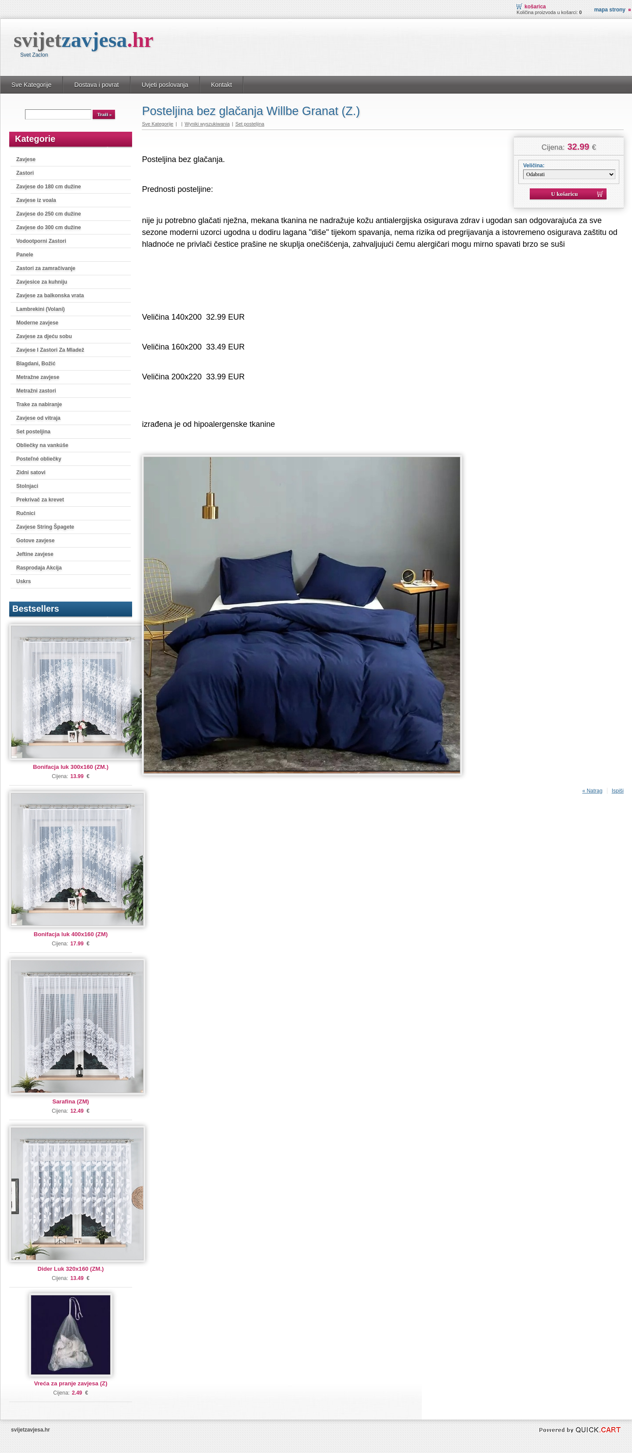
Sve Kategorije (31, 84)
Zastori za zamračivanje (45, 268)
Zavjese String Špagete (45, 527)
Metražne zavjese (37, 377)
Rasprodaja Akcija (39, 568)
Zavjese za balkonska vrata (50, 295)
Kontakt (221, 84)
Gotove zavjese (35, 540)
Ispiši (618, 791)
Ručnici (25, 513)
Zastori (25, 173)
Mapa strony (609, 10)
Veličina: (534, 165)
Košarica (535, 7)
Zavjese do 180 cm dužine (48, 187)
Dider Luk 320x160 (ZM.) (71, 1269)
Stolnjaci (27, 486)
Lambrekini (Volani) (40, 309)
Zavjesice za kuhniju (41, 282)
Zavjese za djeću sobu (44, 336)
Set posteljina (33, 432)
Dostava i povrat (96, 84)
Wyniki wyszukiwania (207, 123)
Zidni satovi (31, 472)
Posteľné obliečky (38, 459)
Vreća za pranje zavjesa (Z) (70, 1383)
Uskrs (23, 581)
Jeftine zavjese (35, 554)
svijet (84, 39)
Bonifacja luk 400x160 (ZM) (71, 934)
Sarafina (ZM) (70, 1101)
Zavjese (26, 159)
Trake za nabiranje (39, 404)
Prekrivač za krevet (40, 500)
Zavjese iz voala (36, 200)
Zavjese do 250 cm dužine (48, 214)
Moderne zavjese (37, 323)
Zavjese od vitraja (38, 418)
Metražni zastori (36, 391)
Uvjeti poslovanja (165, 84)
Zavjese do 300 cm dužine (48, 227)
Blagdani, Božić (35, 364)
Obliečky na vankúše (42, 445)
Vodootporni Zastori (41, 241)
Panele (24, 255)
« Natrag (592, 791)
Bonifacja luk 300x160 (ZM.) (70, 767)
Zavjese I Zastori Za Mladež (50, 350)
